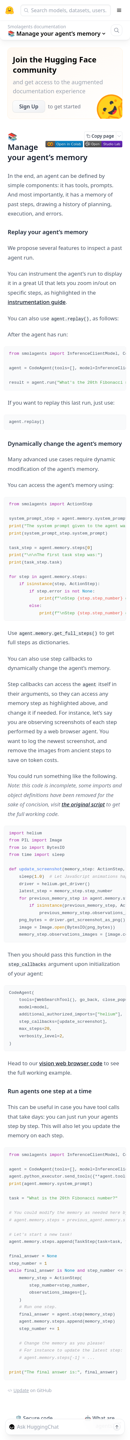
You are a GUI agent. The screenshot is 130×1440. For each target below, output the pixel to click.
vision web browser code (70, 1063)
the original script (83, 804)
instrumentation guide (37, 302)
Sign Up (28, 106)
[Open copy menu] (119, 136)
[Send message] (117, 1427)
